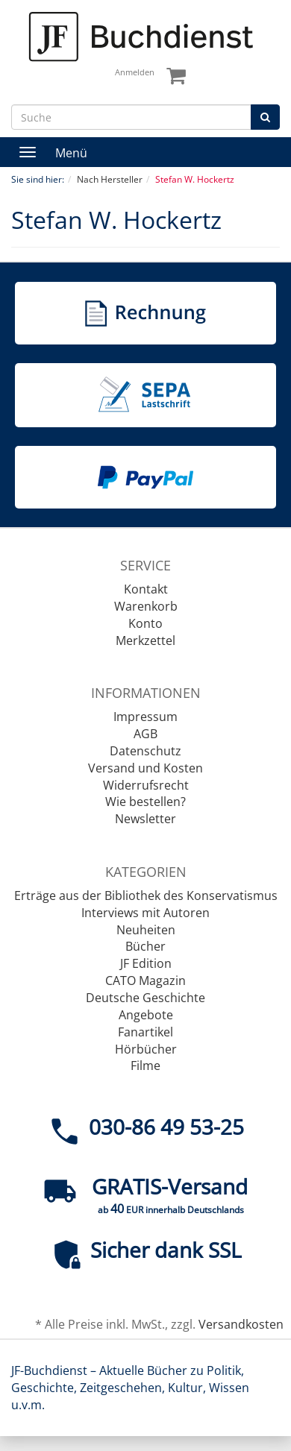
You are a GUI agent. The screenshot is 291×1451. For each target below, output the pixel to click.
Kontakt (146, 589)
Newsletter (145, 819)
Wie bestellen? (145, 801)
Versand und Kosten (145, 768)
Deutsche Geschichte (145, 997)
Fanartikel (145, 1032)
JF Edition (146, 963)
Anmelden (134, 72)
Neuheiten (145, 930)
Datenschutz (145, 751)
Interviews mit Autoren (145, 912)
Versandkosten (241, 1324)
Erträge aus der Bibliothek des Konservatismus (146, 895)
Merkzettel (145, 640)
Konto (145, 623)
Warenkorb (146, 606)
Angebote (146, 1015)
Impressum (145, 716)
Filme (145, 1065)
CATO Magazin (145, 980)
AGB (145, 734)
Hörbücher (146, 1049)
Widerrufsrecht (146, 785)
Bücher (145, 946)
